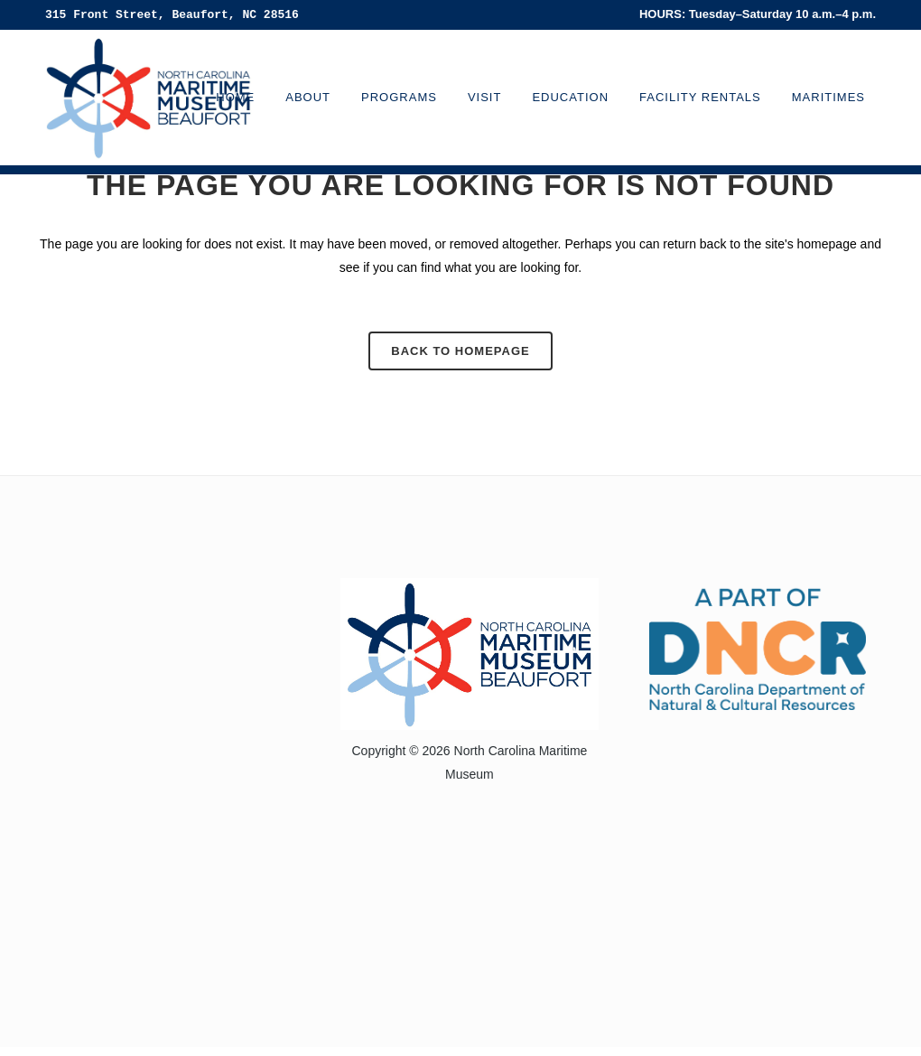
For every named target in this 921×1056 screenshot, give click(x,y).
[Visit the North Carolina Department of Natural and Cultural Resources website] (757, 647)
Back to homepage (460, 351)
